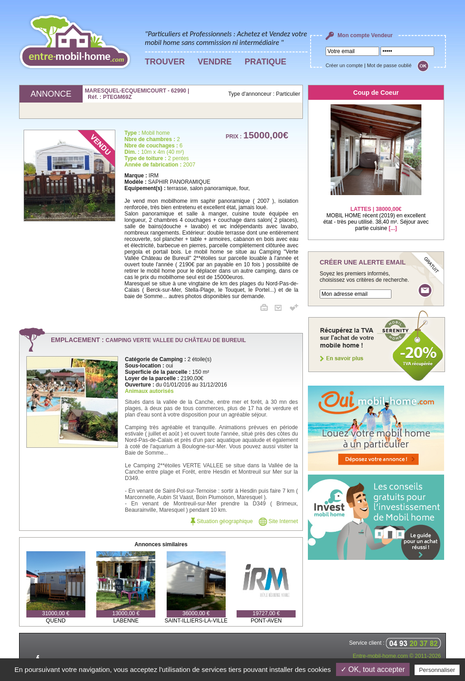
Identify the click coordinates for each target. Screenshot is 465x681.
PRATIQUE (266, 61)
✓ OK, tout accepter (373, 669)
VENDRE (215, 61)
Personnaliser (437, 669)
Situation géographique (222, 521)
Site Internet (278, 521)
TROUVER (165, 61)
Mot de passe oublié (389, 65)
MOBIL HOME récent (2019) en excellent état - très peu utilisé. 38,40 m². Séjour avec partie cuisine (376, 213)
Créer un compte (344, 65)
